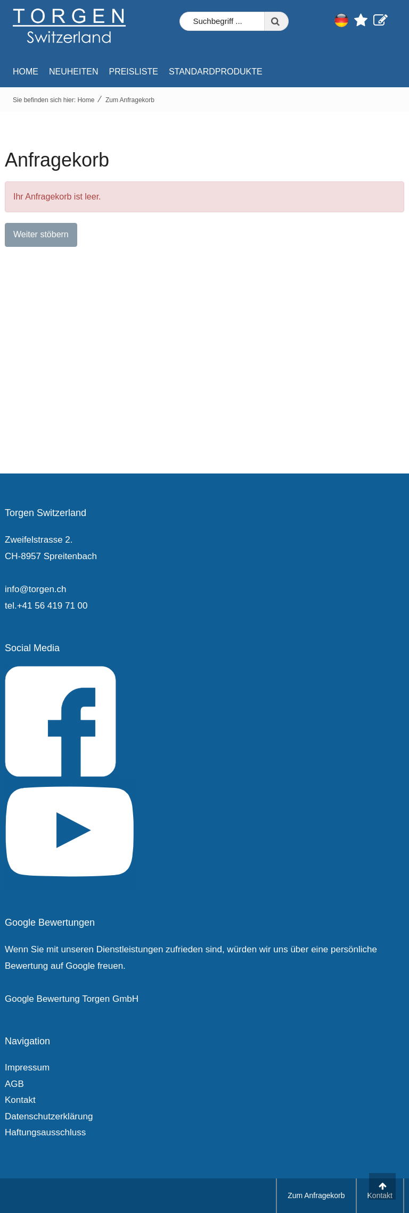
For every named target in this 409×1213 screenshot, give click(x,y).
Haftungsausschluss (45, 1132)
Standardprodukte (216, 71)
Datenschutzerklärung (49, 1116)
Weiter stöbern (41, 234)
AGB (14, 1084)
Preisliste (133, 71)
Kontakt (20, 1100)
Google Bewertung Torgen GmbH (71, 999)
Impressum (27, 1067)
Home (25, 71)
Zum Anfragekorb (129, 100)
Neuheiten (73, 71)
